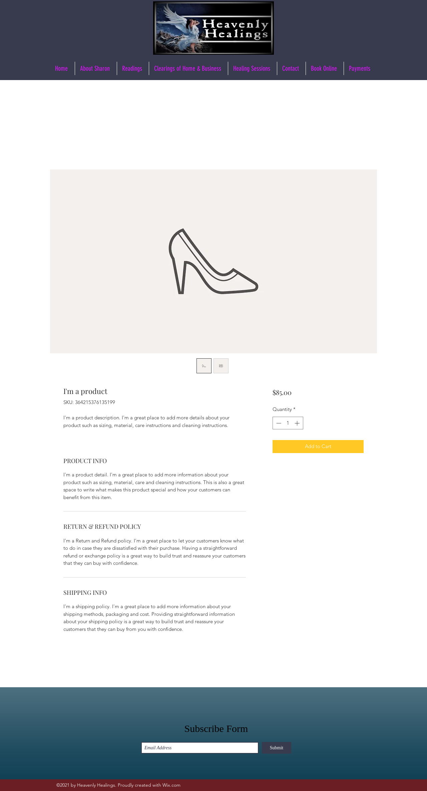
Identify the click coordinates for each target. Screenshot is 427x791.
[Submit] (276, 748)
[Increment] (297, 423)
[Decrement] (278, 423)
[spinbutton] (287, 423)
